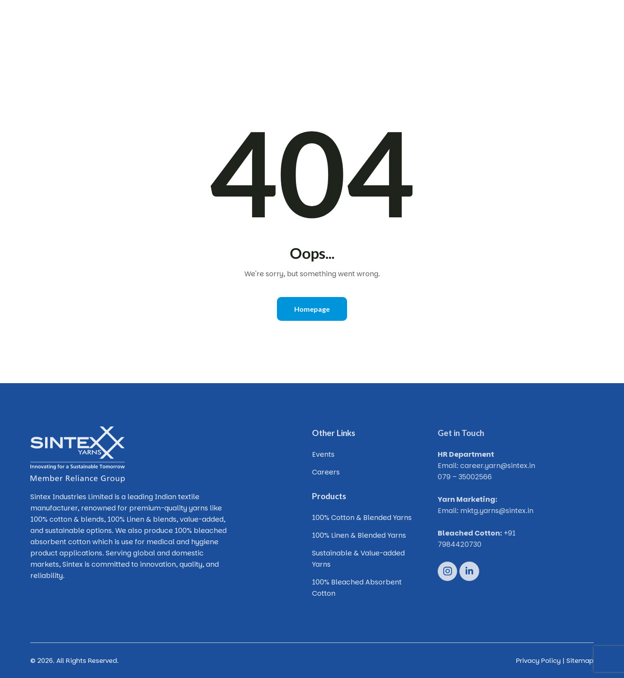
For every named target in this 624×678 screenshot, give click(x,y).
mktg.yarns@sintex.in (496, 511)
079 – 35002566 (465, 477)
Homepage (312, 309)
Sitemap (580, 660)
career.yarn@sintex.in (497, 466)
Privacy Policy (538, 660)
